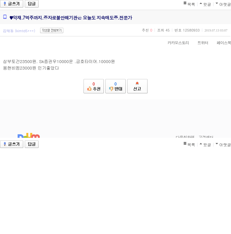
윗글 (207, 4)
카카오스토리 (175, 42)
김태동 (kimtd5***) (19, 30)
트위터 (199, 42)
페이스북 (220, 42)
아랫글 (225, 4)
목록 (191, 4)
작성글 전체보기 (51, 30)
